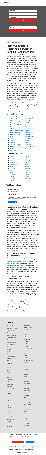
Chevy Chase (27, 160)
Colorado (9, 382)
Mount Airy (27, 174)
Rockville (27, 176)
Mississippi (9, 426)
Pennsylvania (27, 400)
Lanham (26, 170)
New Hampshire (28, 379)
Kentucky (9, 410)
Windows (28, 148)
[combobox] (23, 11)
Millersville (12, 174)
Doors (11, 136)
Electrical (12, 138)
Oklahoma (26, 395)
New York (26, 386)
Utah (25, 414)
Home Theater (29, 121)
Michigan (9, 421)
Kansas (9, 407)
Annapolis (12, 156)
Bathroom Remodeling (16, 119)
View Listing (12, 202)
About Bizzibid (19, 434)
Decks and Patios (15, 132)
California (9, 379)
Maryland (10, 42)
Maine (8, 414)
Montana (26, 372)
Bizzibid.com (25, 452)
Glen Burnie (12, 168)
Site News (28, 434)
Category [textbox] (12, 10)
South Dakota (27, 407)
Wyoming (26, 428)
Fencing (12, 140)
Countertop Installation (12, 337)
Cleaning (12, 123)
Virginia (25, 418)
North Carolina (27, 388)
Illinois (8, 400)
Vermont (26, 416)
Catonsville (12, 160)
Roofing (27, 140)
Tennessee (26, 409)
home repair (29, 236)
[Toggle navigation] (42, 3)
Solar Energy (29, 144)
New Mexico (27, 383)
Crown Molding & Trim (16, 130)
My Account (30, 442)
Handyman (13, 150)
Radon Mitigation (30, 136)
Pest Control (29, 132)
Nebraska (26, 374)
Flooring (12, 142)
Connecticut (10, 384)
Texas (25, 411)
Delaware (9, 386)
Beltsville (12, 158)
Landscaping (29, 129)
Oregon (25, 397)
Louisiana (9, 412)
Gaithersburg (27, 166)
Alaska (8, 372)
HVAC (27, 123)
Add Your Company (18, 442)
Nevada (25, 376)
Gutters (12, 148)
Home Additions (30, 119)
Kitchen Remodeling (31, 127)
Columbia (27, 162)
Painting (27, 130)
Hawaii (8, 396)
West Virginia (27, 423)
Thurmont (12, 180)
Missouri (26, 369)
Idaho (8, 398)
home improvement (29, 225)
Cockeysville (12, 162)
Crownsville (12, 164)
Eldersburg (27, 164)
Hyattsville (12, 170)
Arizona (9, 375)
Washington (27, 421)
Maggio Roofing (13, 189)
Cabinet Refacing (15, 121)
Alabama (9, 370)
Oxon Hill (12, 176)
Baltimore (27, 156)
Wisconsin (26, 425)
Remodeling (28, 138)
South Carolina (27, 404)
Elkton (11, 166)
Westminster (27, 180)
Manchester (27, 172)
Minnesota (9, 424)
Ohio (25, 393)
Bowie (26, 158)
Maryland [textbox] (12, 14)
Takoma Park (18, 42)
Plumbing (28, 134)
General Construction (16, 146)
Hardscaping (29, 117)
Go (23, 20)
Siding (27, 142)
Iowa (8, 405)
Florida (8, 391)
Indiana (9, 403)
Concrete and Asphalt (16, 125)
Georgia (9, 393)
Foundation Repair (15, 144)
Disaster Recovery (15, 134)
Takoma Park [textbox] (13, 17)
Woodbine (27, 182)
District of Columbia (12, 389)
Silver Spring (12, 178)
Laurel (11, 172)
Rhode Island (27, 402)
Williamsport (12, 182)
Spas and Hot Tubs (30, 146)
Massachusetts (11, 419)
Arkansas (9, 377)
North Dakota (27, 390)
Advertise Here (25, 436)
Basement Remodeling (16, 117)
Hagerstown (27, 168)
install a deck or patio (18, 267)
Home (11, 434)
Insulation (28, 125)
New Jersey (27, 381)
